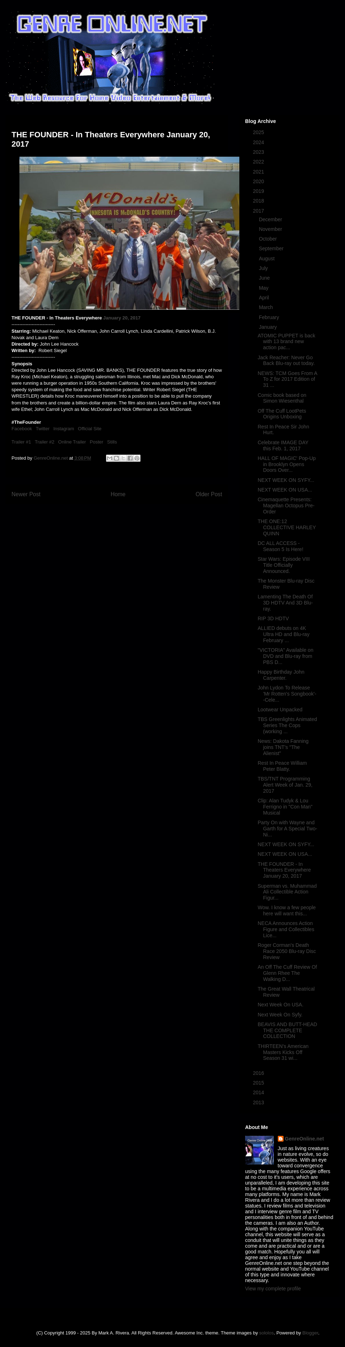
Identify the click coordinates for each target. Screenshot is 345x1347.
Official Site (90, 428)
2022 (259, 162)
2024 (259, 142)
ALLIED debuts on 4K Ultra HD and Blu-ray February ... (283, 634)
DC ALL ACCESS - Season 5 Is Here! (280, 546)
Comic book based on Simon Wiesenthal (282, 398)
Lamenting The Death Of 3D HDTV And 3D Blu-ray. (285, 603)
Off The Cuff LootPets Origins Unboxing (282, 414)
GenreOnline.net (304, 1139)
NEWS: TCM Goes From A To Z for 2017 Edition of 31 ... (287, 379)
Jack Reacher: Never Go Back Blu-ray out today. (286, 360)
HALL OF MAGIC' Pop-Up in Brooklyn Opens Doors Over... (287, 464)
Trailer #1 (21, 442)
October (268, 239)
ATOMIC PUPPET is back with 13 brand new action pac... (286, 342)
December (271, 219)
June (265, 278)
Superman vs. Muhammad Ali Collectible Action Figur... (287, 892)
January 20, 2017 (122, 318)
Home (118, 494)
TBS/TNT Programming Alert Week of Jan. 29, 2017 (285, 785)
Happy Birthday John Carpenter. (281, 675)
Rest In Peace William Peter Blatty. (282, 766)
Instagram (63, 428)
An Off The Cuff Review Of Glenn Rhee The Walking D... (287, 973)
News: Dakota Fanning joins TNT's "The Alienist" (283, 747)
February (269, 317)
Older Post (209, 494)
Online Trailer (72, 442)
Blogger (310, 1333)
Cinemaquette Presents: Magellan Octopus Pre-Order (286, 505)
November (271, 229)
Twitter (42, 428)
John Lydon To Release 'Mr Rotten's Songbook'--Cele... (287, 694)
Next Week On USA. (280, 1004)
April (264, 297)
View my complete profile (273, 1288)
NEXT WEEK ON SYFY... (286, 480)
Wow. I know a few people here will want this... (287, 910)
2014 (259, 1092)
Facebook (22, 428)
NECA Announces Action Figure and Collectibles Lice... (286, 929)
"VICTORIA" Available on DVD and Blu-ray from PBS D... (285, 656)
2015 (259, 1083)
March (266, 307)
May (264, 288)
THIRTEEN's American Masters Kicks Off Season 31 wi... (283, 1052)
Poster (97, 442)
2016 (259, 1073)
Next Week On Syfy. (280, 1015)
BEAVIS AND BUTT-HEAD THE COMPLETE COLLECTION (287, 1030)
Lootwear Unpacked (280, 709)
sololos (266, 1333)
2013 (259, 1102)
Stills (112, 442)
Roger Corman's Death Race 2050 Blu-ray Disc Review (287, 951)
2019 (259, 191)
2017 (259, 211)
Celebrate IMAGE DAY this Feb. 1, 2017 (283, 445)
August (267, 258)
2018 (259, 201)
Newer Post (26, 494)
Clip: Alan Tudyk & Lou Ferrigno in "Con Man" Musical (285, 807)
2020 (259, 181)
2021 (259, 172)
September (272, 248)
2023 (259, 152)
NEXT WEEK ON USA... (285, 490)
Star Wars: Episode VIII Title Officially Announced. (284, 565)
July (264, 268)
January (268, 327)
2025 (259, 132)
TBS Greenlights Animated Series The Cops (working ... (287, 725)
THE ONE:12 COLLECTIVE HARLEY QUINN (287, 527)
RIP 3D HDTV (273, 618)
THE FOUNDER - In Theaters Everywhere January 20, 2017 (284, 870)
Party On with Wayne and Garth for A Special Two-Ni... (287, 829)
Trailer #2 (44, 442)
